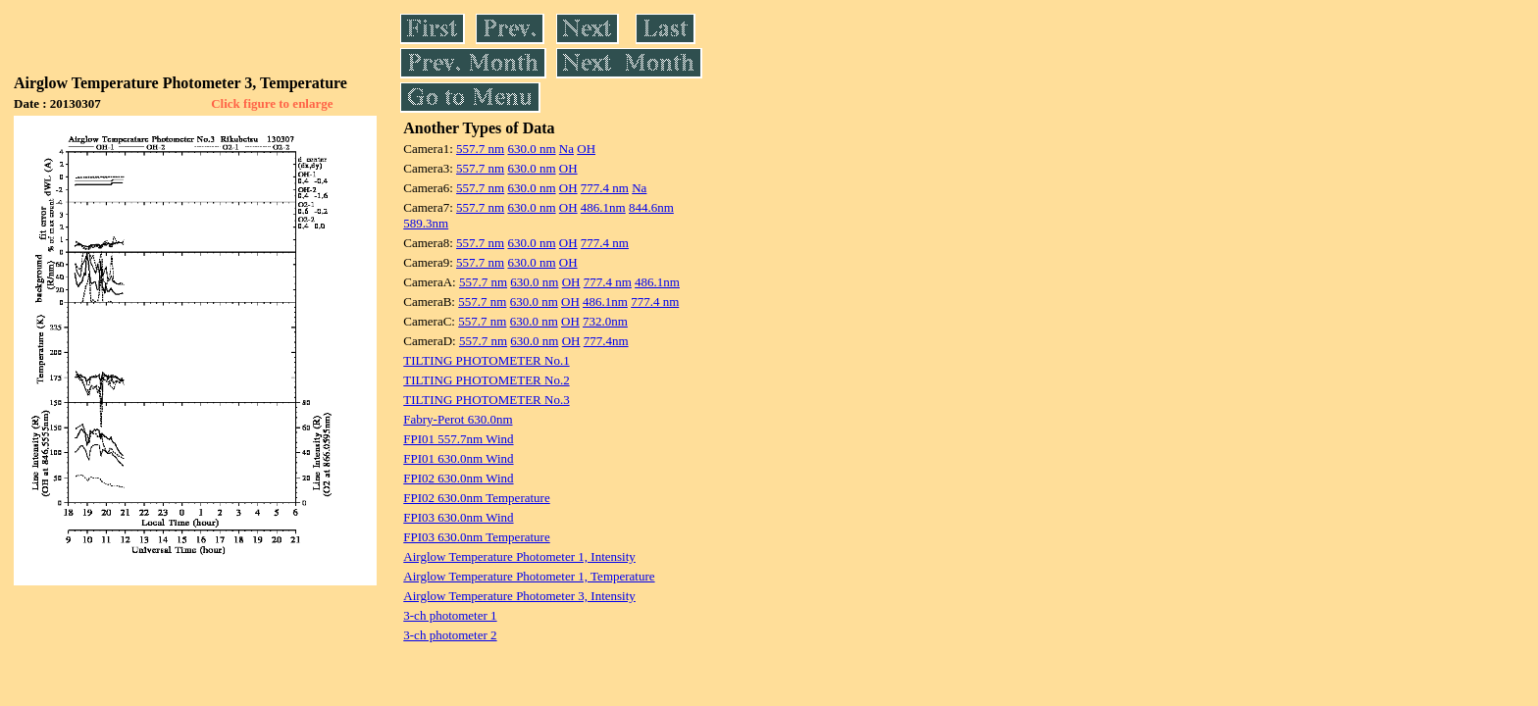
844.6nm (651, 207)
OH (586, 148)
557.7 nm (480, 148)
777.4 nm (605, 187)
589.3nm (425, 223)
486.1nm (603, 207)
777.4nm (606, 340)
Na (566, 148)
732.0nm (605, 321)
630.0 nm (531, 148)
